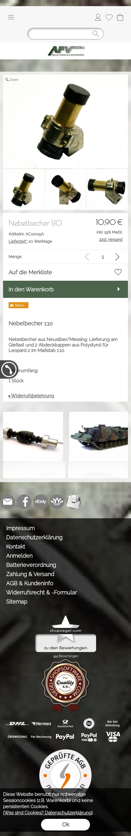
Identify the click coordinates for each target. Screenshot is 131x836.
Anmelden (19, 556)
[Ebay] (40, 501)
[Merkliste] (109, 17)
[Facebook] (24, 501)
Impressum (20, 528)
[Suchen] (65, 33)
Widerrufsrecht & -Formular (41, 592)
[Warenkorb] (120, 17)
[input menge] (102, 256)
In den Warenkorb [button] (31, 289)
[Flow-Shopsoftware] (57, 501)
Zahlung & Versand (30, 574)
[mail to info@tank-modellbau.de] (7, 501)
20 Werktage (30, 241)
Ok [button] (65, 824)
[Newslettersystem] (73, 501)
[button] (11, 17)
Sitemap (16, 601)
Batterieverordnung (31, 565)
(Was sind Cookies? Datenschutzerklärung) (48, 812)
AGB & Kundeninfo (29, 583)
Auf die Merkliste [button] (30, 272)
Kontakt (15, 546)
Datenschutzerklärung (34, 537)
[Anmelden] (98, 17)
